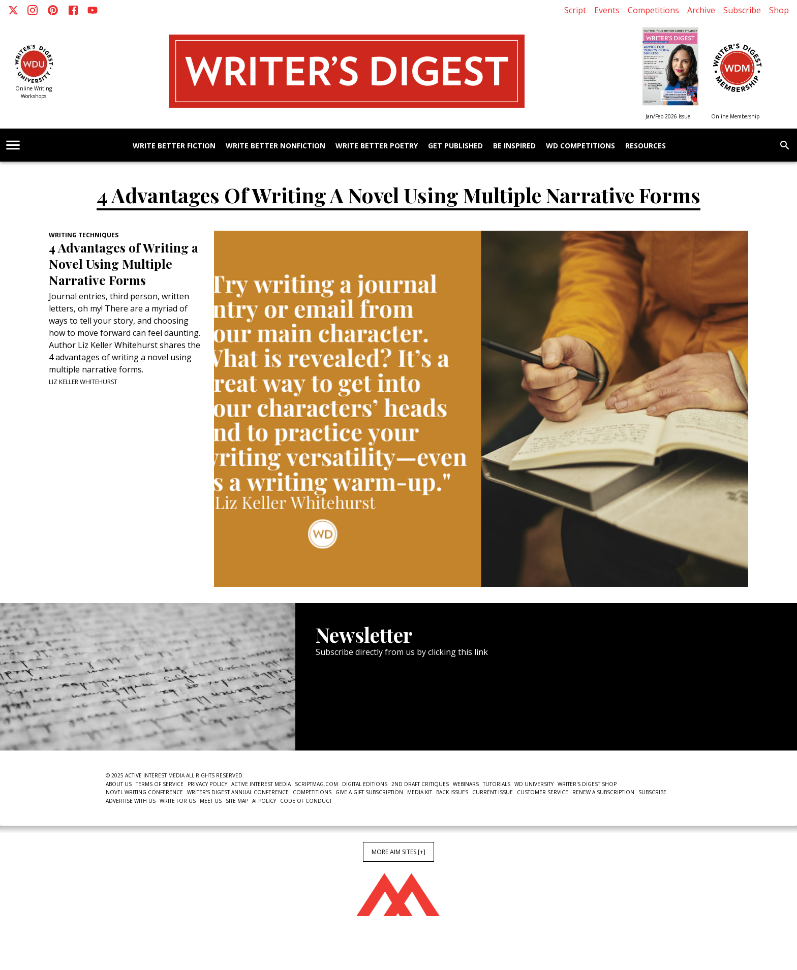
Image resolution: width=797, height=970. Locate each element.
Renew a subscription (603, 792)
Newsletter (351, 719)
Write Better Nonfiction (275, 146)
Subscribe (742, 10)
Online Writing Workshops (33, 92)
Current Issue (492, 792)
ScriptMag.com (316, 784)
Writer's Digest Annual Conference (238, 792)
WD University (534, 784)
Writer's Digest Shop (587, 784)
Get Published (455, 146)
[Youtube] (92, 10)
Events (607, 10)
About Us (119, 784)
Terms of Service (159, 784)
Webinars (466, 784)
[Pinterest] (53, 10)
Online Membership (735, 116)
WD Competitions (580, 146)
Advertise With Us (131, 800)
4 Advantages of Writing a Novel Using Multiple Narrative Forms (123, 263)
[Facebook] (73, 10)
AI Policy (264, 800)
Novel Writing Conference (144, 792)
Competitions (653, 10)
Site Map (237, 800)
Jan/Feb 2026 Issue (668, 116)
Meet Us (211, 800)
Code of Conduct (306, 800)
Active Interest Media (261, 784)
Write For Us (178, 800)
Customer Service (542, 792)
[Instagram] (32, 10)
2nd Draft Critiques (420, 784)
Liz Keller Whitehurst (83, 382)
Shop (779, 10)
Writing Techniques (83, 235)
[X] (13, 10)
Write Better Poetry (376, 146)
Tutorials (496, 784)
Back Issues (452, 792)
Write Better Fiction (174, 146)
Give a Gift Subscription (369, 792)
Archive (701, 10)
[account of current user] (13, 145)
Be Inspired (514, 146)
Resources (645, 146)
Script (575, 10)
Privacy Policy (207, 784)
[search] (785, 145)
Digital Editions (364, 784)
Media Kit (419, 792)
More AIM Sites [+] (398, 852)
